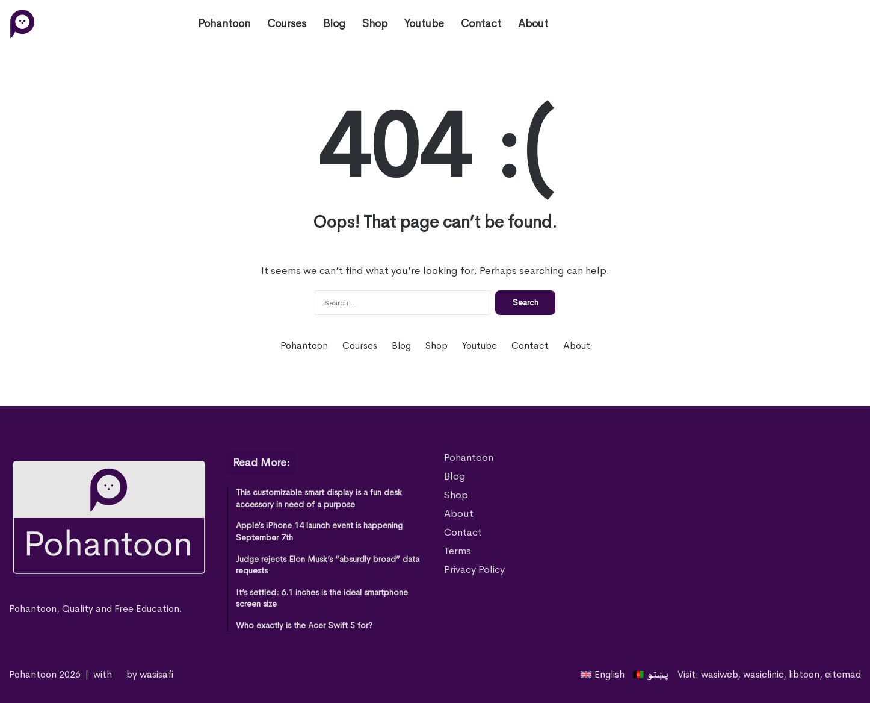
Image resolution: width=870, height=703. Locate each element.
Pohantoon (224, 23)
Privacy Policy (474, 569)
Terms (457, 551)
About (533, 23)
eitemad (843, 674)
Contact (481, 23)
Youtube (424, 23)
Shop (374, 23)
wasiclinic (763, 674)
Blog (334, 23)
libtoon (804, 674)
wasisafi (156, 674)
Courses (286, 23)
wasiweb (719, 674)
